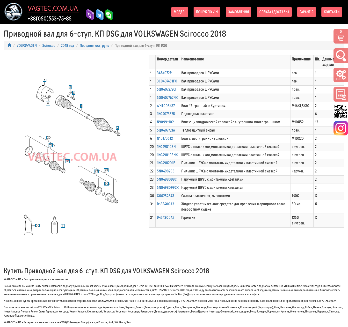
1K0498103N (166, 146)
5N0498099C (167, 179)
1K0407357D (166, 113)
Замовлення (238, 12)
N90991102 (165, 122)
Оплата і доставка (274, 12)
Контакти (332, 12)
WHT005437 (166, 106)
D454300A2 (165, 217)
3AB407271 (165, 73)
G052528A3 (165, 195)
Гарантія (306, 12)
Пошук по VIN (207, 12)
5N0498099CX (168, 187)
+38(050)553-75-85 (50, 19)
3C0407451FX (167, 81)
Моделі (180, 12)
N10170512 (165, 138)
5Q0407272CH (167, 89)
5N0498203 (165, 171)
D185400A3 (165, 204)
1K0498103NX (167, 155)
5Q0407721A (166, 130)
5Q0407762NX (167, 97)
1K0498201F (166, 163)
